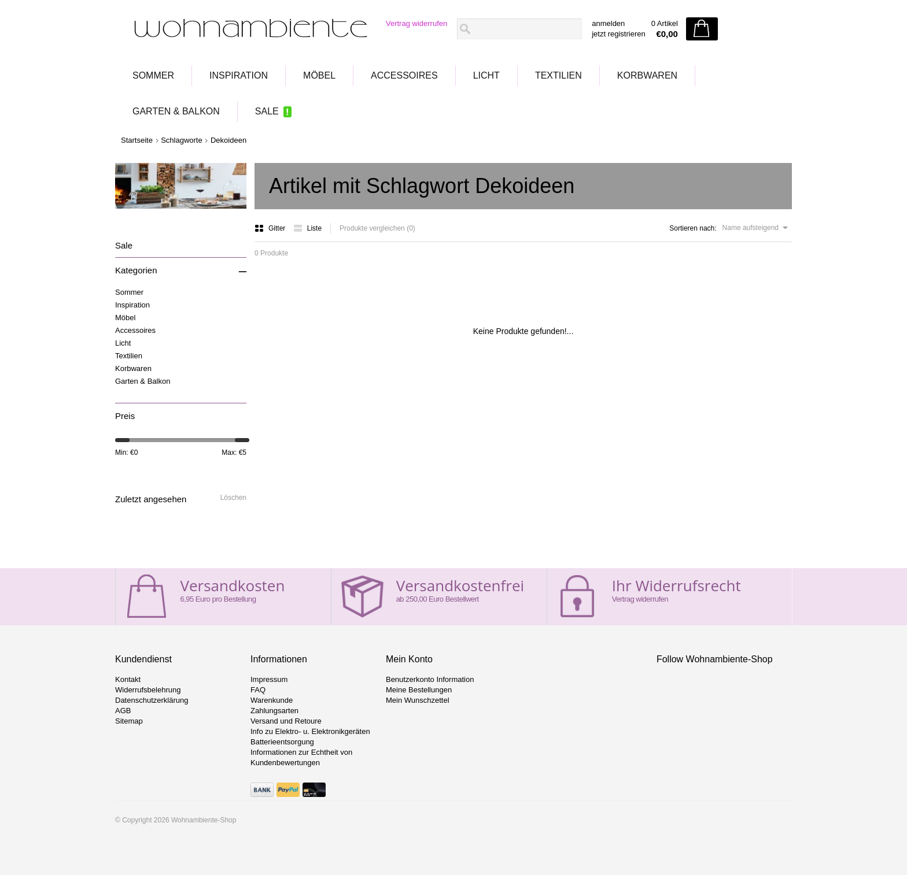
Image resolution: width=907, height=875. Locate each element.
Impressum (268, 679)
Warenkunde (271, 700)
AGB (123, 710)
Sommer (153, 75)
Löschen (233, 498)
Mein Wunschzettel (417, 700)
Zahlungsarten (274, 710)
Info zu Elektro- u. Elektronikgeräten (310, 731)
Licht (486, 75)
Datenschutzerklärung (151, 700)
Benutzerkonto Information (430, 679)
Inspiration (238, 75)
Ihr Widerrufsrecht (676, 585)
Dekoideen (228, 140)
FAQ (258, 689)
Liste (307, 228)
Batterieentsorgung (282, 741)
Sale (267, 111)
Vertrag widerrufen (416, 23)
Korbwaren (647, 75)
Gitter (271, 228)
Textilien (558, 75)
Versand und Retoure (286, 721)
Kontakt (128, 679)
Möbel (319, 75)
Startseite (137, 140)
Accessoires (404, 75)
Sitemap (129, 721)
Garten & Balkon (176, 111)
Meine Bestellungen (419, 689)
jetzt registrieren (618, 33)
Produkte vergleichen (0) (377, 228)
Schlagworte (181, 140)
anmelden (608, 23)
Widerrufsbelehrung (147, 689)
